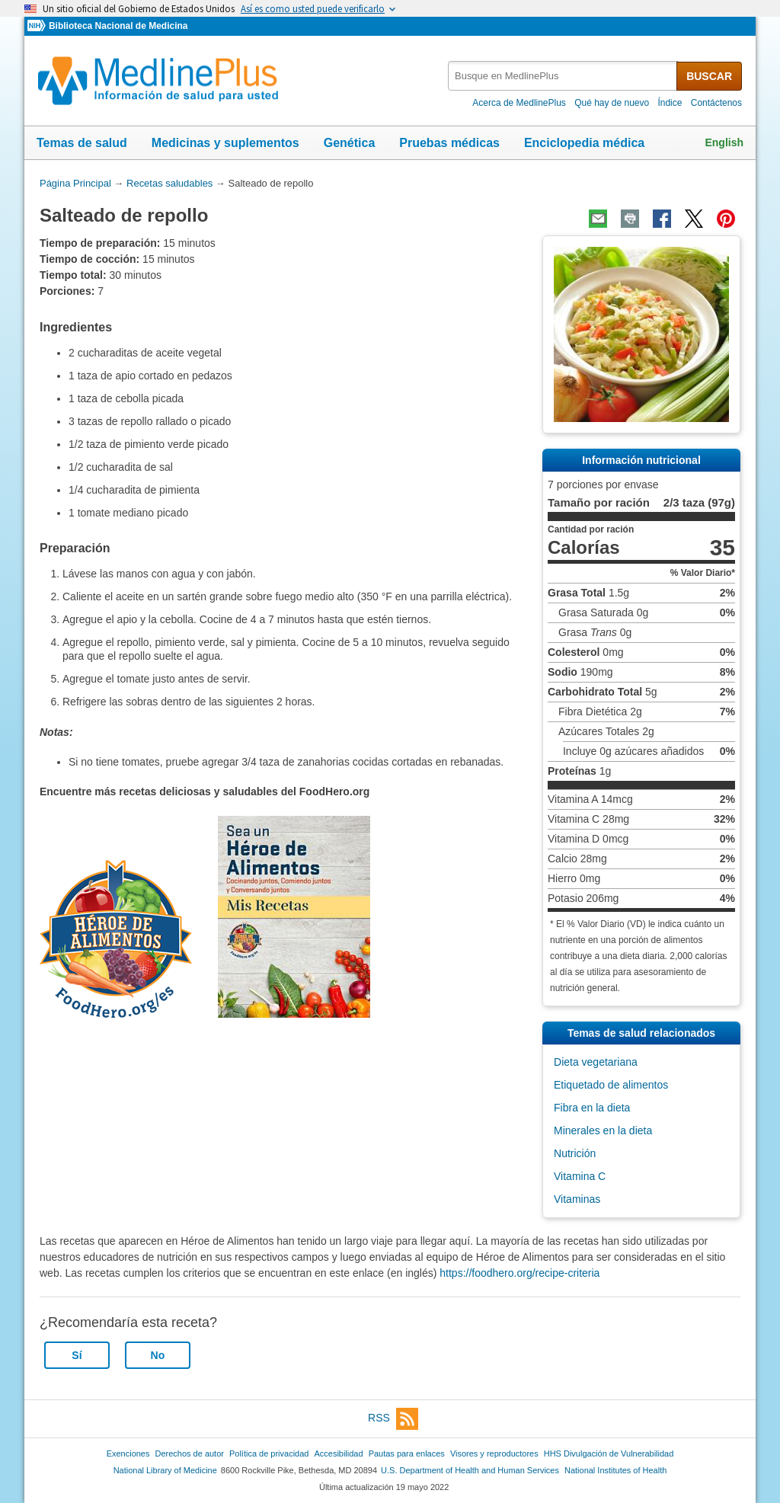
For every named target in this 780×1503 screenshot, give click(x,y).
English (724, 142)
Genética (350, 142)
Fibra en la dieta (592, 1108)
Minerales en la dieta (603, 1130)
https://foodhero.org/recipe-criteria (519, 1273)
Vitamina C (580, 1176)
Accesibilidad (338, 1453)
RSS (393, 1419)
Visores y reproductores (494, 1453)
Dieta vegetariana (596, 1062)
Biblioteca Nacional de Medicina (118, 26)
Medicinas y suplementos (225, 142)
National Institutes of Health (615, 1470)
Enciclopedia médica (584, 142)
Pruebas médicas (449, 142)
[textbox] (563, 76)
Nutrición (575, 1153)
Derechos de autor (189, 1453)
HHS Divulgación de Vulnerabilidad (609, 1453)
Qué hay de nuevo (611, 103)
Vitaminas (577, 1199)
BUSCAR (709, 76)
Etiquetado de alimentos (611, 1085)
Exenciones (128, 1453)
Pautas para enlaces (407, 1453)
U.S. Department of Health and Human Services (470, 1470)
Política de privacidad (268, 1453)
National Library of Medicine (165, 1470)
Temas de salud (82, 142)
